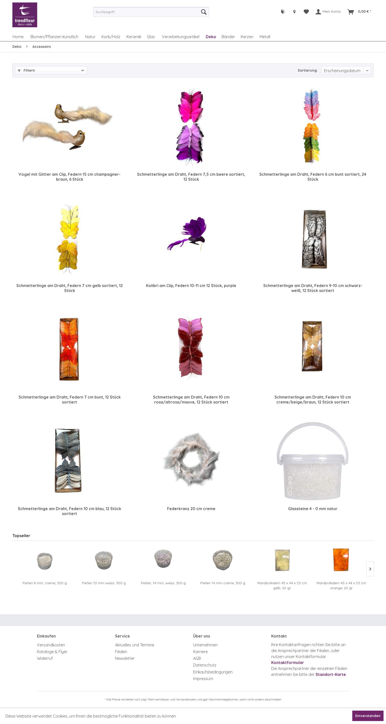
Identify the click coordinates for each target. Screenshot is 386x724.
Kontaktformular (287, 662)
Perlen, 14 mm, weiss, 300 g (163, 583)
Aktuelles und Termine (134, 644)
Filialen (121, 651)
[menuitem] (151, 12)
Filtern (26, 70)
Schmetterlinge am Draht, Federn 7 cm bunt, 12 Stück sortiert (70, 400)
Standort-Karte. (331, 674)
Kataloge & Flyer (52, 651)
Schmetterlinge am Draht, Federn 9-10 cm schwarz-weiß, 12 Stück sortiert (312, 288)
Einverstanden (368, 716)
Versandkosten (51, 644)
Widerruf (45, 658)
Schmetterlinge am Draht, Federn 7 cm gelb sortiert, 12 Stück (69, 288)
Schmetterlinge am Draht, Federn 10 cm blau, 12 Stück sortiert (69, 511)
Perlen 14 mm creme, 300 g (222, 583)
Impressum (203, 678)
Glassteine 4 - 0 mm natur (312, 508)
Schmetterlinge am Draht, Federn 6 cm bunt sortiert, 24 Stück (312, 177)
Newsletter (125, 658)
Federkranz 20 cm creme (191, 508)
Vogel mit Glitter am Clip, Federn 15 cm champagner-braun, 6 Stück (69, 177)
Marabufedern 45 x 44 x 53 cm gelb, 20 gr (282, 585)
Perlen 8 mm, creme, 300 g (45, 583)
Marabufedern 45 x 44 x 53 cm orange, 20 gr (341, 585)
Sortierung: (308, 70)
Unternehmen (205, 644)
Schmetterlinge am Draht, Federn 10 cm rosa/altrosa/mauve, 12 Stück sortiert (191, 400)
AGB (197, 658)
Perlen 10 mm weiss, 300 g (104, 583)
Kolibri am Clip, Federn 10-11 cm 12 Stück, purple (191, 285)
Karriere (200, 651)
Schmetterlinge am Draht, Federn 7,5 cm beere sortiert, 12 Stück (191, 177)
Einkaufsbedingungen (213, 671)
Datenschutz (204, 665)
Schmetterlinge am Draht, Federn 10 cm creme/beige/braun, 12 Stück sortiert (312, 400)
